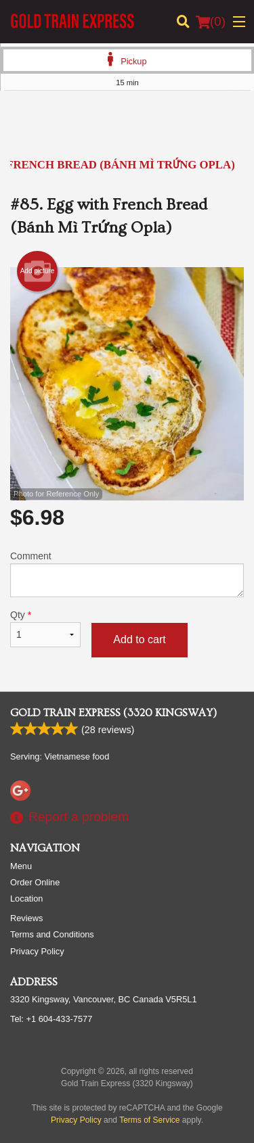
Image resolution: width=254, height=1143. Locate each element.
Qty (45, 628)
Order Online (35, 882)
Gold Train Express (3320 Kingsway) (113, 713)
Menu (21, 866)
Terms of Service (149, 1120)
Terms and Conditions (52, 934)
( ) (211, 21)
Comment (127, 574)
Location (26, 898)
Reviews (26, 918)
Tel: (51, 1019)
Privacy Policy (37, 951)
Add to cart (139, 639)
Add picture (37, 271)
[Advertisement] (127, 128)
